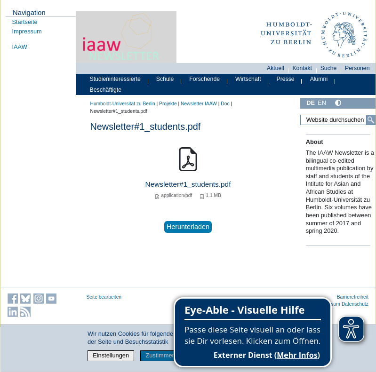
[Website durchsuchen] (337, 120)
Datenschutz (355, 304)
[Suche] (371, 120)
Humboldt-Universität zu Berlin (122, 103)
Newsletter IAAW (199, 103)
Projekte (168, 103)
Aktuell (275, 68)
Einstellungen (111, 355)
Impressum (27, 31)
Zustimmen (160, 355)
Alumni (319, 79)
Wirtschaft (248, 79)
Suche (328, 68)
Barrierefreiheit (352, 297)
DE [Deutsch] (310, 102)
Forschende (204, 79)
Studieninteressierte (115, 79)
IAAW (19, 46)
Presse (286, 79)
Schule (165, 79)
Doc (225, 103)
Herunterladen (188, 226)
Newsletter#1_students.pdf (188, 184)
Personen (357, 68)
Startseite (25, 21)
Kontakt (302, 68)
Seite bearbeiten (104, 297)
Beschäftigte (106, 90)
